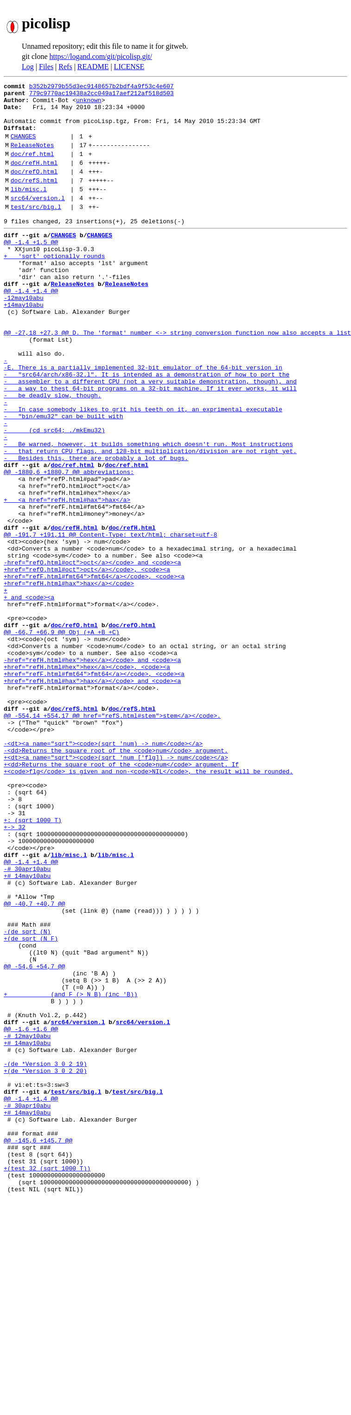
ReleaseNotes (32, 157)
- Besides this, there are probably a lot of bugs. (96, 527)
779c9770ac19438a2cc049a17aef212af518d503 (101, 95)
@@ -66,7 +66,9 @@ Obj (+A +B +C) (62, 736)
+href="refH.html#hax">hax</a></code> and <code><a (92, 795)
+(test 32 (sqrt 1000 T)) (47, 1380)
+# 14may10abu (27, 1029)
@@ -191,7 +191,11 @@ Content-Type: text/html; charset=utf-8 (110, 619)
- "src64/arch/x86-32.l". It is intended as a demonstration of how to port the (146, 427)
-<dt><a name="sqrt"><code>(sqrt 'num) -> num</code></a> (103, 870)
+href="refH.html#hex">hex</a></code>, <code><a (87, 778)
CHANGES (23, 147)
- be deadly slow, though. (53, 452)
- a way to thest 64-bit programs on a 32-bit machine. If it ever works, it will (150, 444)
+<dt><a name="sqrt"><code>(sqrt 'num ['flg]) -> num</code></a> (116, 887)
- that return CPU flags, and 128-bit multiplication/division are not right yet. (150, 519)
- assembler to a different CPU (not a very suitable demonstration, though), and (150, 435)
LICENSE (129, 67)
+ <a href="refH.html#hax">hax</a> (67, 577)
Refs (65, 67)
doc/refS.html (34, 198)
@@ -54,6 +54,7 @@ (34, 1137)
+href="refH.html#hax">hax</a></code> (69, 678)
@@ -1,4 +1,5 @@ (31, 268)
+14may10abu (24, 343)
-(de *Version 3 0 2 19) (45, 1254)
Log (28, 67)
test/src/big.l (36, 229)
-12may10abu (24, 335)
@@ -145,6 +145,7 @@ (38, 1346)
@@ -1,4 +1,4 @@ (31, 327)
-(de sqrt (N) (27, 1095)
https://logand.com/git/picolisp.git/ (101, 56)
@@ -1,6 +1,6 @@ (31, 1212)
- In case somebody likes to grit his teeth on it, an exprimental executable (143, 469)
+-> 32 (15, 970)
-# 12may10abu (27, 1221)
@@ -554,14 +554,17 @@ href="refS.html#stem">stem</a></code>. (112, 836)
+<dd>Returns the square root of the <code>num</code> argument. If (121, 895)
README (93, 67)
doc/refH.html (34, 178)
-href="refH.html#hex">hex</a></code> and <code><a (92, 770)
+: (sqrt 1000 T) (33, 962)
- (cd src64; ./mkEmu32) (54, 494)
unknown (89, 104)
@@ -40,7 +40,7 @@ (34, 1062)
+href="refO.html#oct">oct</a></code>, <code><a (87, 661)
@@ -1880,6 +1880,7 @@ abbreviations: (69, 544)
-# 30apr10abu (27, 1020)
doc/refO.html (34, 188)
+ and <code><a (29, 694)
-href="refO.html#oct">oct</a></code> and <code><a (92, 653)
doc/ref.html (32, 167)
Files (46, 67)
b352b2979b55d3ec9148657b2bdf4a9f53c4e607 (101, 87)
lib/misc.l (29, 208)
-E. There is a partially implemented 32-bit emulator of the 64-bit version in (143, 419)
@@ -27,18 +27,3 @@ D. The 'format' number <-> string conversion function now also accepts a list (177, 377)
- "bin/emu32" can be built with (63, 477)
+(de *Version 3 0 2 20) (45, 1263)
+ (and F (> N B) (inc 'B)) (71, 1171)
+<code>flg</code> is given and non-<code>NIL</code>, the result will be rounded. (148, 903)
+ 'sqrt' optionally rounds (54, 285)
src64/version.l (38, 218)
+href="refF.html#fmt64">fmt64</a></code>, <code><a (94, 669)
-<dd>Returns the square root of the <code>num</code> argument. (116, 878)
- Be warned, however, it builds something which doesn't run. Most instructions (148, 510)
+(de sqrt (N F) (31, 1104)
